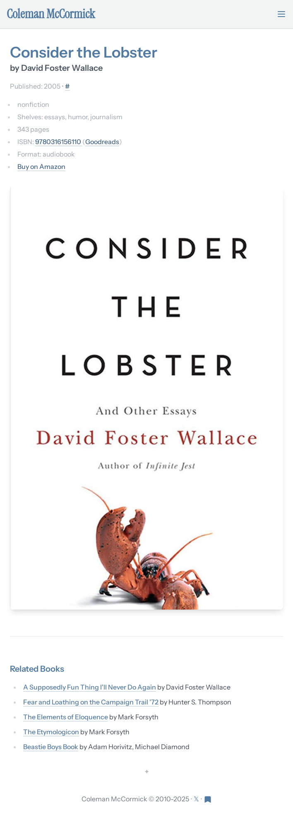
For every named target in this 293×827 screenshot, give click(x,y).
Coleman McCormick (51, 14)
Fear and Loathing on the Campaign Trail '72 (91, 702)
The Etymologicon (51, 732)
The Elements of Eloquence (65, 717)
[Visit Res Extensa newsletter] (208, 799)
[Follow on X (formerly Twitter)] (197, 799)
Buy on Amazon (41, 166)
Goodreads (102, 141)
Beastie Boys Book (50, 747)
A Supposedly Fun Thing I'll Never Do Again (89, 687)
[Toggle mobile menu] (281, 14)
